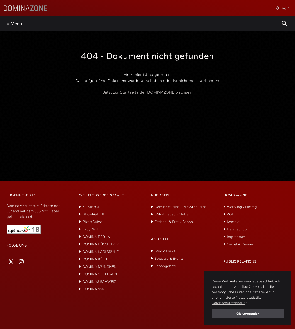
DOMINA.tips (93, 289)
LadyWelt (90, 229)
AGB (230, 214)
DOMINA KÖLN (95, 259)
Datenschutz (237, 229)
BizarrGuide (92, 222)
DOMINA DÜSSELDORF (102, 244)
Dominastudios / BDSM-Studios (181, 207)
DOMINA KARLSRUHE (101, 251)
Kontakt (233, 222)
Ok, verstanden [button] (247, 314)
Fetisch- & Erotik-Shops (174, 222)
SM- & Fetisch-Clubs (171, 214)
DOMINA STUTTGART (100, 274)
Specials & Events (169, 258)
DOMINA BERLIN (96, 237)
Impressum (236, 237)
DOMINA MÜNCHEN (100, 266)
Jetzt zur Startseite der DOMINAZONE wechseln (148, 92)
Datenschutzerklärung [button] (230, 303)
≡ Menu (14, 23)
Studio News (165, 251)
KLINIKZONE (93, 207)
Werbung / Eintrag (242, 207)
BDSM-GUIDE (94, 214)
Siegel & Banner (240, 244)
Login (282, 8)
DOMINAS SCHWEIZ (99, 281)
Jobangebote (166, 266)
